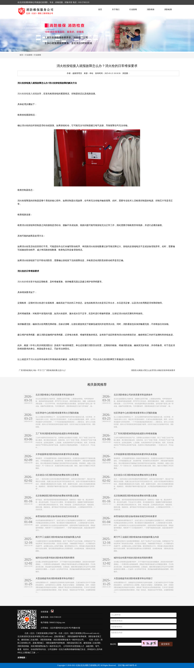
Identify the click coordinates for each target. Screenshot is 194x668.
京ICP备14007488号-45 (127, 665)
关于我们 (115, 9)
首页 (100, 9)
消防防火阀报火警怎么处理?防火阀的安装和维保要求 (153, 370)
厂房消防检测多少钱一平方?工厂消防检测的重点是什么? (42, 370)
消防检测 (168, 9)
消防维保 (150, 9)
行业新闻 (133, 9)
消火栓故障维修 (38, 359)
